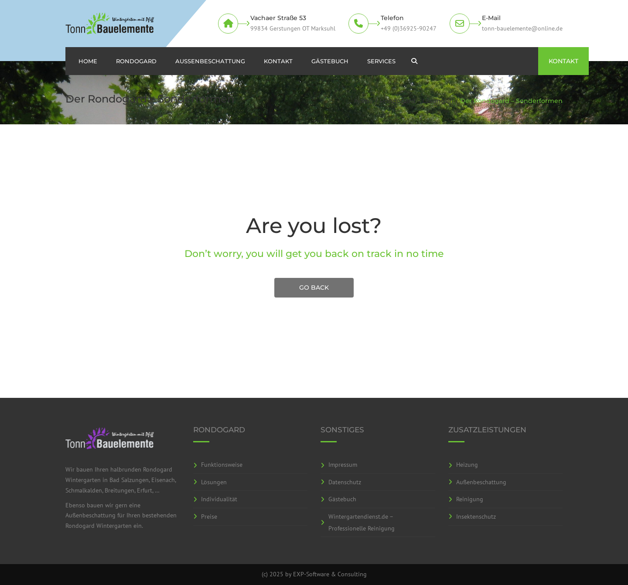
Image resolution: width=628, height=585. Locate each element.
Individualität (219, 499)
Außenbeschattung (481, 482)
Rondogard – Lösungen (417, 101)
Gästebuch (329, 61)
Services (381, 61)
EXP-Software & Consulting (330, 574)
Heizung (467, 465)
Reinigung (469, 499)
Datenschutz (344, 482)
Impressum (342, 465)
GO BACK (314, 287)
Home (87, 61)
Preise (209, 516)
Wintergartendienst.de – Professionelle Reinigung (361, 522)
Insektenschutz (476, 516)
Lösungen (214, 482)
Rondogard (136, 61)
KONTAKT (563, 61)
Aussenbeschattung (210, 61)
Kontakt (278, 61)
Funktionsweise (221, 465)
